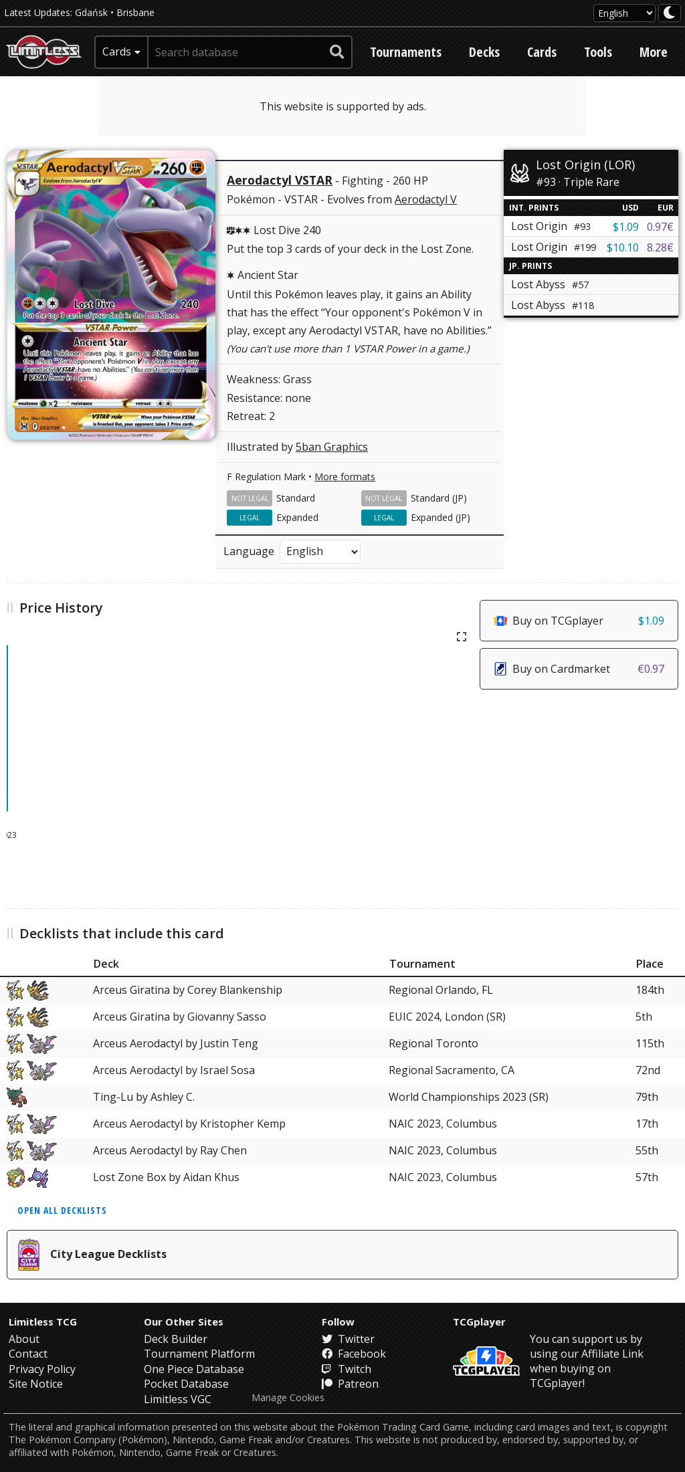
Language (248, 551)
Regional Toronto (433, 1043)
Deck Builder (175, 1339)
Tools (598, 52)
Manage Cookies (288, 1397)
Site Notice (36, 1383)
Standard (295, 498)
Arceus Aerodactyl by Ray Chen (170, 1150)
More (654, 52)
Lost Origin (551, 226)
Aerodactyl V (426, 199)
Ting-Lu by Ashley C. (144, 1096)
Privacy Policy (42, 1369)
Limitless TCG (43, 1321)
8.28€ (660, 247)
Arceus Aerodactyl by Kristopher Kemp (189, 1123)
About (24, 1339)
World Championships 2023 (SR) (469, 1096)
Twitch (346, 1369)
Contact (28, 1353)
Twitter (348, 1339)
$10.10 (623, 247)
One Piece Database (194, 1369)
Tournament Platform (199, 1353)
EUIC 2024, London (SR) (447, 1016)
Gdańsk (91, 12)
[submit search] (337, 52)
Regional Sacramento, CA (451, 1070)
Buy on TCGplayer (579, 620)
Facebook (354, 1353)
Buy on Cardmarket (579, 668)
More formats (344, 476)
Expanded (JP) (440, 517)
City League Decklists (92, 1255)
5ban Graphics (332, 446)
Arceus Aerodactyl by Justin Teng (175, 1043)
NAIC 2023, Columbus (443, 1123)
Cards (542, 52)
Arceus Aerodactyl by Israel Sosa (174, 1070)
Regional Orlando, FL (441, 989)
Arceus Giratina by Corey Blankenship (187, 989)
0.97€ (660, 226)
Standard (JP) (439, 498)
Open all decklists (62, 1210)
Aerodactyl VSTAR (279, 180)
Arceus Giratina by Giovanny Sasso (179, 1016)
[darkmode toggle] (669, 13)
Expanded (297, 517)
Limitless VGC (177, 1399)
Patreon (350, 1383)
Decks (484, 52)
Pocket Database (186, 1383)
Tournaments (406, 52)
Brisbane (135, 12)
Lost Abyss (550, 284)
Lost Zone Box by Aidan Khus (166, 1177)
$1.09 (626, 226)
